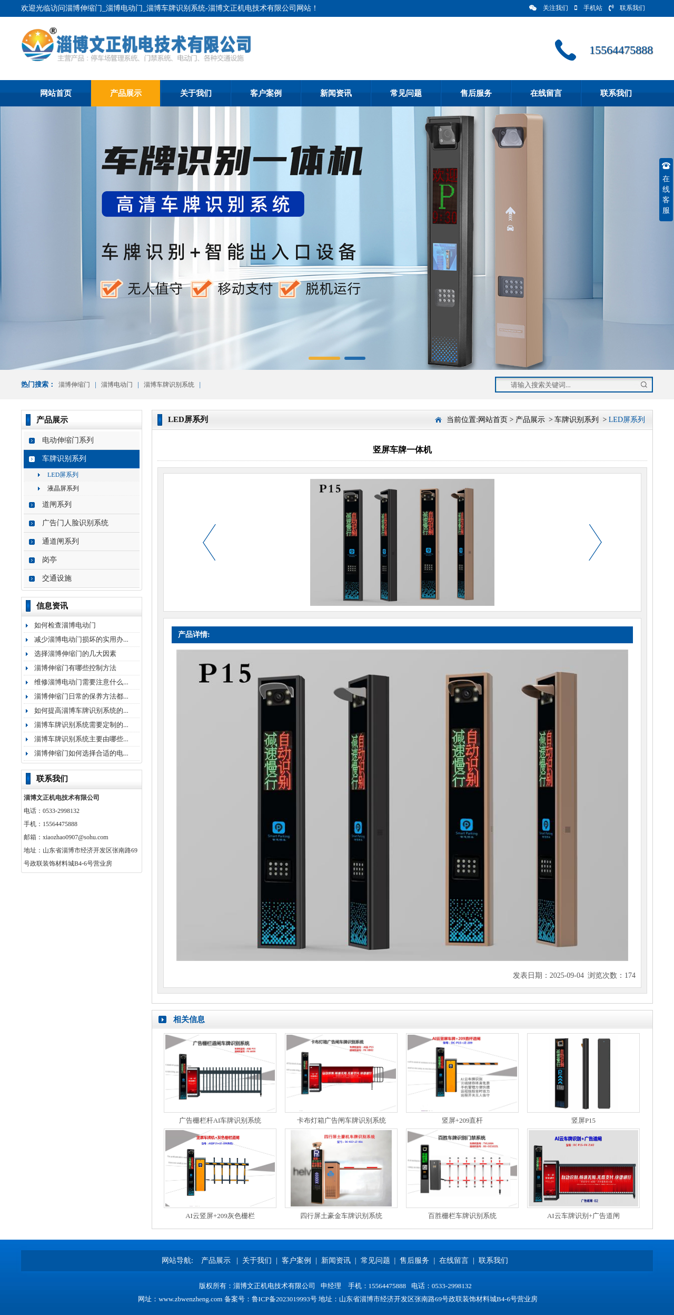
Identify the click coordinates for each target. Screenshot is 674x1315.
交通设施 (57, 578)
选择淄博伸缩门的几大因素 (75, 654)
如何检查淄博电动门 (65, 625)
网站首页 (56, 93)
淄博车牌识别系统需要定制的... (81, 725)
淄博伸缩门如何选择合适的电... (81, 753)
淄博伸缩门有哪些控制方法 (75, 668)
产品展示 (126, 93)
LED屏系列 (62, 474)
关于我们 (196, 93)
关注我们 (548, 8)
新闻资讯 (336, 93)
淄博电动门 (117, 384)
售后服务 (476, 93)
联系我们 (627, 8)
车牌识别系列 (64, 459)
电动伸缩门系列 (68, 440)
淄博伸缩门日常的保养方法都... (81, 696)
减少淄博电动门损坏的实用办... (81, 639)
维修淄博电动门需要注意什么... (81, 682)
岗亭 (49, 560)
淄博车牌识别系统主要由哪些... (81, 739)
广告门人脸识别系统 (75, 523)
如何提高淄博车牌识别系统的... (81, 710)
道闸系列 (57, 504)
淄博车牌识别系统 (169, 384)
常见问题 (406, 93)
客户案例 (266, 93)
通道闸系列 (60, 541)
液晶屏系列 (63, 488)
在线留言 (546, 93)
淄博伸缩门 (74, 384)
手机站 (588, 8)
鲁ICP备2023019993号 (284, 1299)
